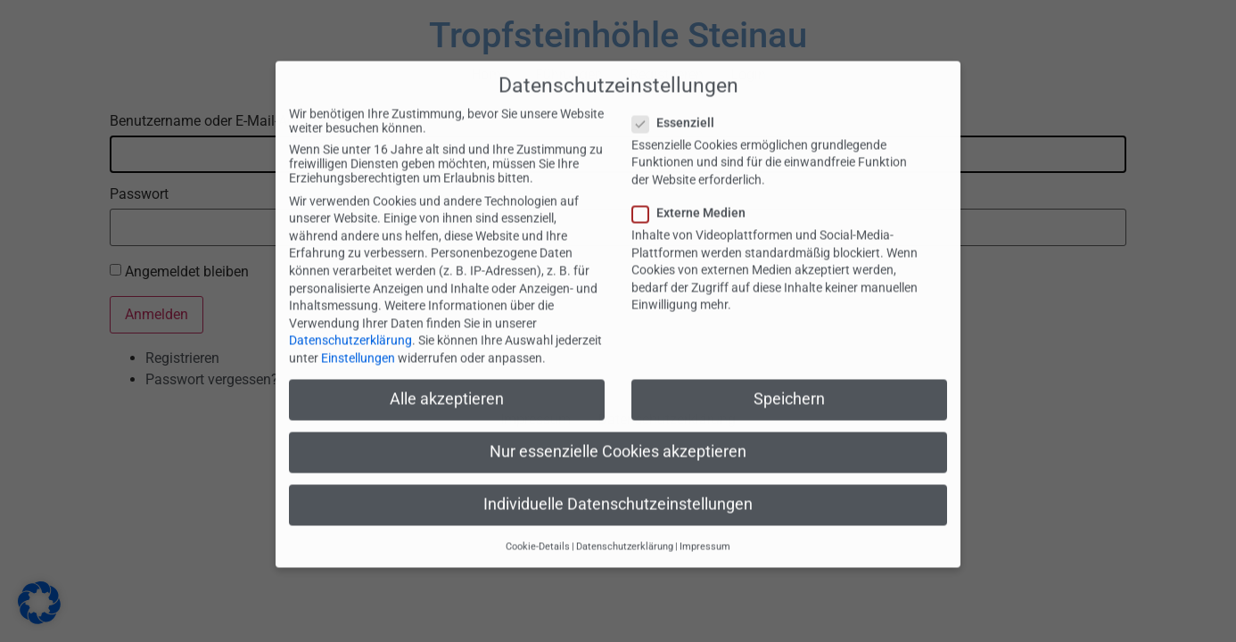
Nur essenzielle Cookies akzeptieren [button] (618, 432)
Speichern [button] (789, 379)
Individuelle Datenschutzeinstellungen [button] (618, 485)
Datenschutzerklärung (350, 321)
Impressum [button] (705, 526)
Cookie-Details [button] (538, 526)
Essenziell (678, 102)
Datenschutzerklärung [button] (624, 526)
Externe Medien (694, 192)
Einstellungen (358, 338)
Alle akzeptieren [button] (447, 379)
